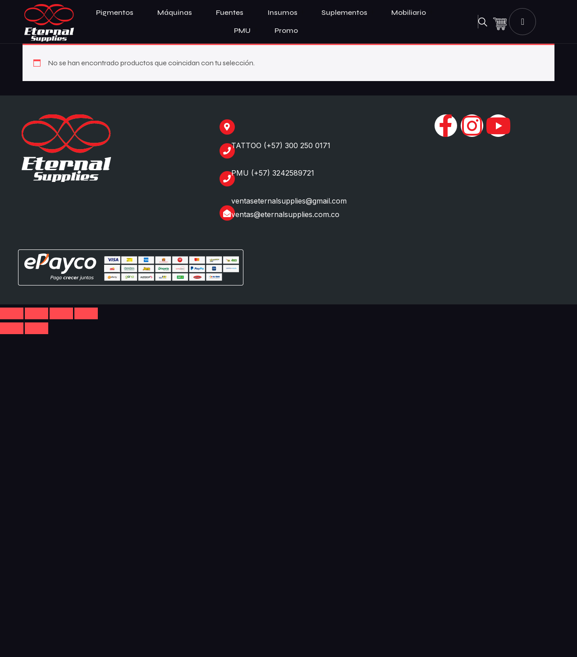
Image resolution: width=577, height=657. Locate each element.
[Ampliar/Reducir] (11, 313)
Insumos (286, 12)
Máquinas (178, 12)
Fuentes (233, 12)
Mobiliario (412, 12)
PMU (246, 30)
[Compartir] (61, 313)
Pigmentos (118, 12)
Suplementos (348, 12)
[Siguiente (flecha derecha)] (36, 328)
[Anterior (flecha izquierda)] (11, 328)
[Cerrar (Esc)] (86, 313)
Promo (286, 30)
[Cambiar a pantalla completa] (36, 313)
